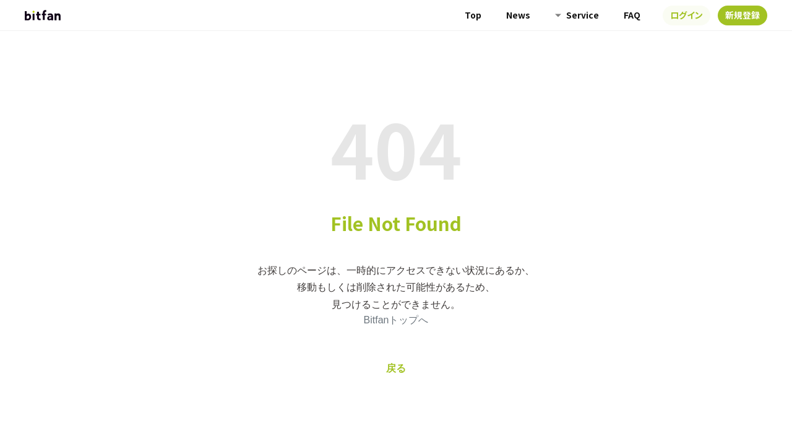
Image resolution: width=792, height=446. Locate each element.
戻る (396, 368)
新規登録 (742, 15)
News (518, 15)
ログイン (686, 15)
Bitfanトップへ (396, 320)
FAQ (632, 15)
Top (473, 15)
